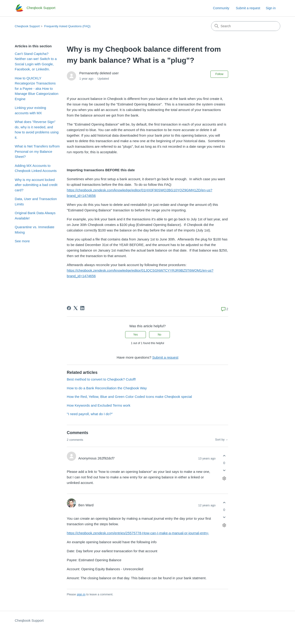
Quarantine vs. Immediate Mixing (34, 229)
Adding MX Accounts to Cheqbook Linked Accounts (36, 168)
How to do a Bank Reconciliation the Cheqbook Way (107, 388)
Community (221, 8)
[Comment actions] (224, 478)
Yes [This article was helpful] (135, 334)
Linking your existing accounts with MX (30, 110)
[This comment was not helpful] (224, 470)
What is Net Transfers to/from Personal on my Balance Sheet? (37, 151)
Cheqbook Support (27, 26)
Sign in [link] (271, 8)
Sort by (221, 439)
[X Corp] (76, 308)
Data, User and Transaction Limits (36, 201)
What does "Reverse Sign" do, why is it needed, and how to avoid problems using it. (37, 129)
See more (22, 241)
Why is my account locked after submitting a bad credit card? (36, 185)
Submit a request (248, 8)
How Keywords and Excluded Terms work (98, 405)
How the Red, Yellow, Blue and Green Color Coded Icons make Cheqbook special (129, 397)
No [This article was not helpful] (159, 334)
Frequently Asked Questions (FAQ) (67, 26)
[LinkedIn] (82, 308)
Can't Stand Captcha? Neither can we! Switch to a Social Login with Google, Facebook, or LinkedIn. (36, 61)
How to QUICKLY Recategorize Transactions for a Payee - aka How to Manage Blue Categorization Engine (36, 88)
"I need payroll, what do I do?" (90, 414)
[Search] (245, 26)
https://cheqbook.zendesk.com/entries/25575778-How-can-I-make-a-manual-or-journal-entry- (138, 533)
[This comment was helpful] (224, 456)
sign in (81, 594)
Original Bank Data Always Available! (35, 215)
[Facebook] (69, 308)
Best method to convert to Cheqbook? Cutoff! (101, 379)
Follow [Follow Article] (219, 74)
